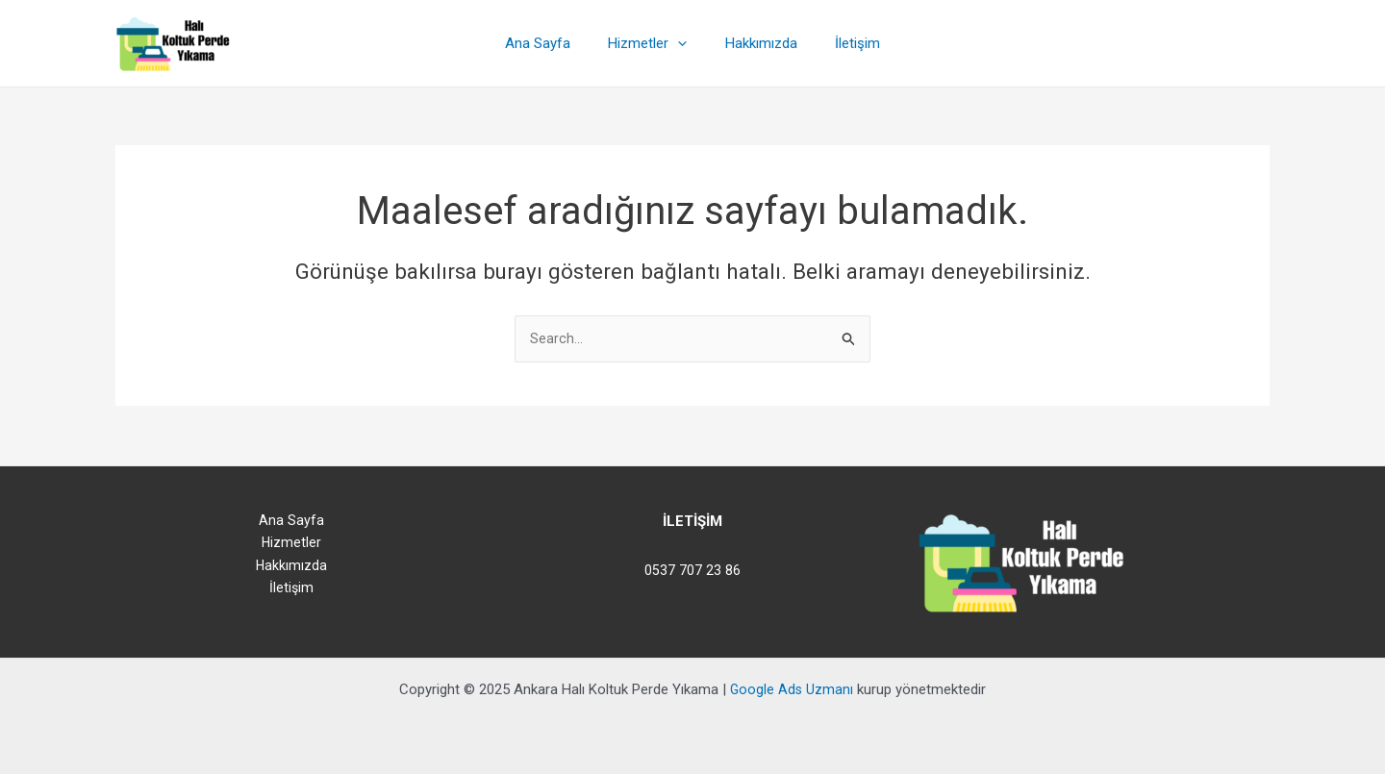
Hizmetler (652, 43)
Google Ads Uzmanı (791, 689)
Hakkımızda (756, 43)
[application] (682, 43)
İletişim (844, 43)
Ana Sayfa (551, 43)
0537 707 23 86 (692, 570)
